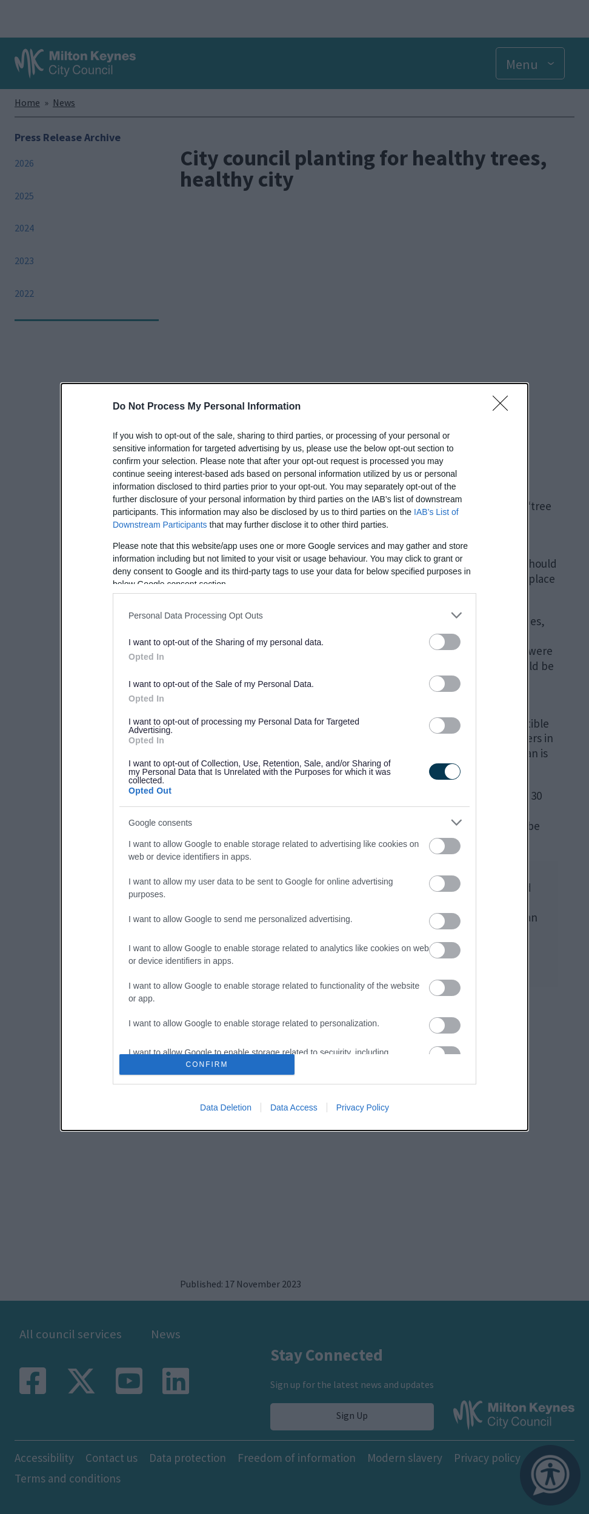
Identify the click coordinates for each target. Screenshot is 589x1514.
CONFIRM (207, 1064)
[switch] (445, 642)
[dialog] (294, 757)
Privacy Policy (362, 1107)
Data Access (294, 1107)
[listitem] (294, 615)
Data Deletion (225, 1107)
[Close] (504, 407)
